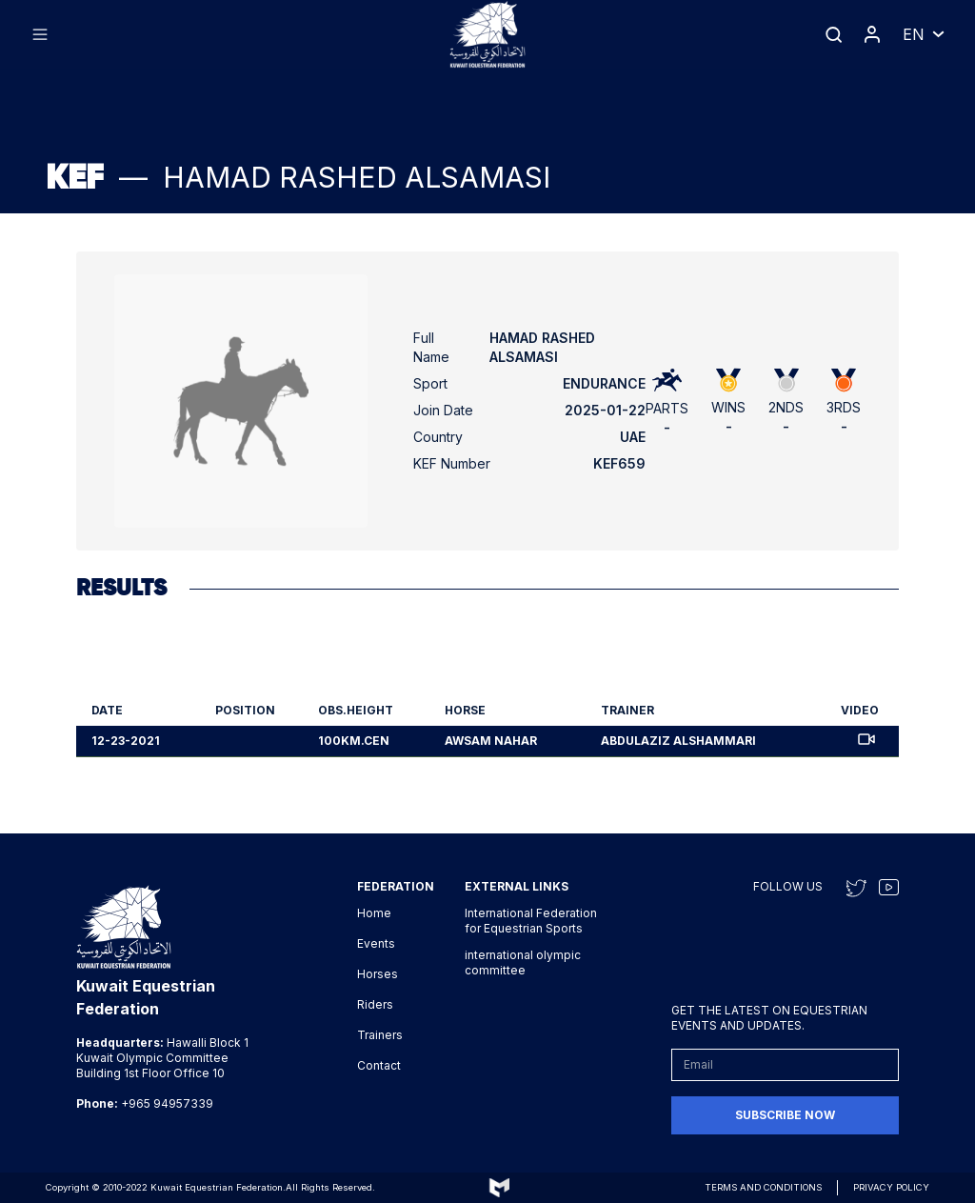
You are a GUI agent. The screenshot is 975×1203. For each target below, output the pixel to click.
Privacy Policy (891, 1187)
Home (374, 913)
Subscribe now (785, 1115)
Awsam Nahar (491, 740)
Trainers (380, 1035)
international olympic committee (523, 962)
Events (376, 943)
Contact (379, 1065)
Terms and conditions (763, 1187)
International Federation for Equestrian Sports (531, 920)
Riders (375, 1004)
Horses (377, 974)
